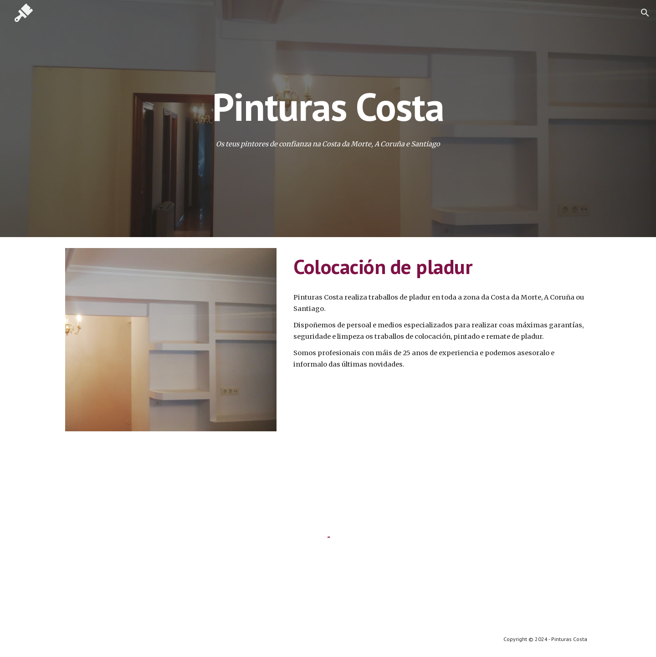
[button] (645, 13)
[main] (328, 106)
